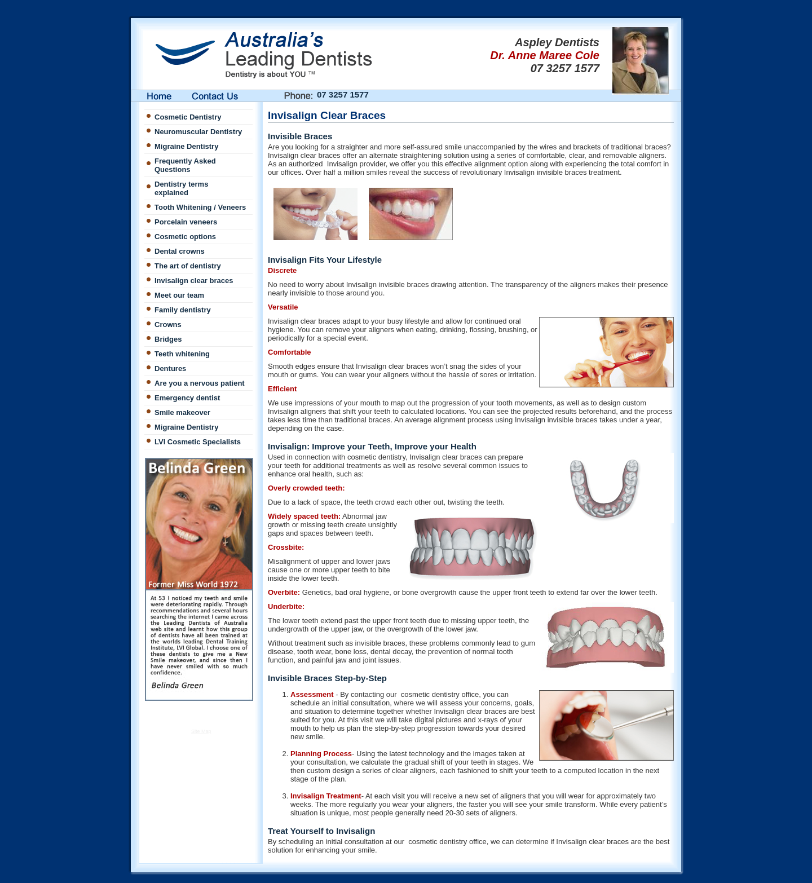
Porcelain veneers (186, 222)
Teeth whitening (182, 354)
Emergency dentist (187, 398)
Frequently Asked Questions (185, 165)
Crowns (168, 324)
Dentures (170, 368)
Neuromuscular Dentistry (198, 131)
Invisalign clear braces (194, 280)
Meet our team (179, 295)
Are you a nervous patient (200, 383)
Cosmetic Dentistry (188, 117)
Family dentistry (183, 310)
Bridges (168, 339)
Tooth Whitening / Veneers (200, 207)
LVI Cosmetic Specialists (198, 442)
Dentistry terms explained (181, 188)
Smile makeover (182, 412)
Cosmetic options (185, 236)
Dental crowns (180, 251)
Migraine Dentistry (186, 146)
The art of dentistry (188, 266)
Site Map (201, 731)
